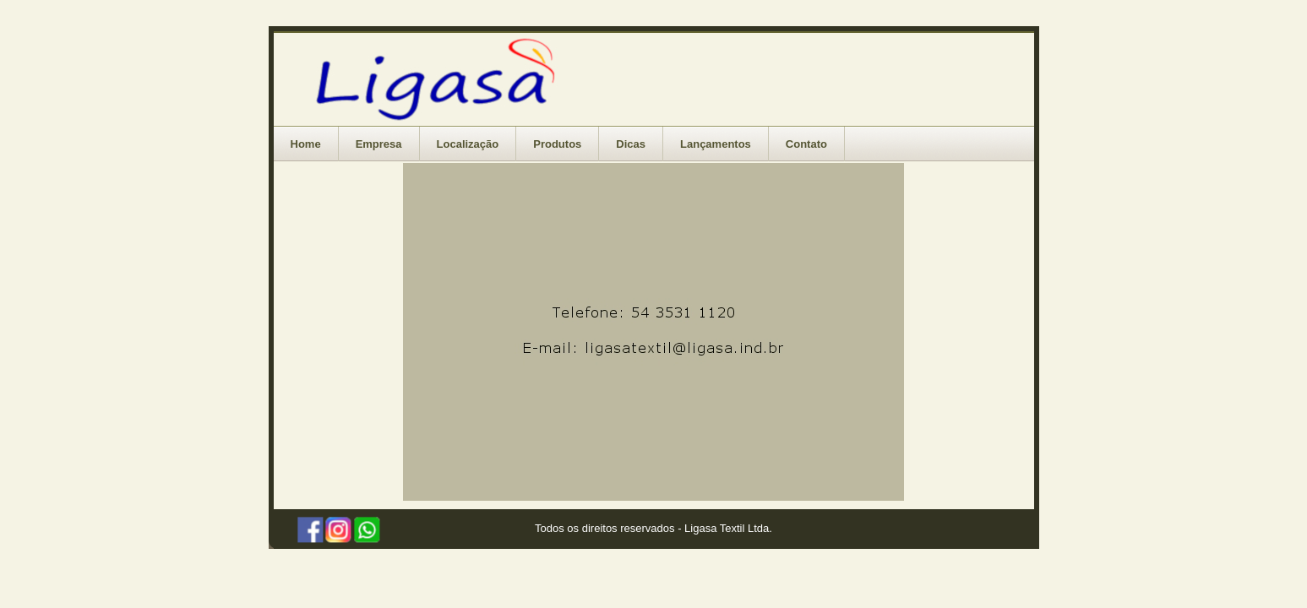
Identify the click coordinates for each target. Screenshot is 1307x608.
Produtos (557, 144)
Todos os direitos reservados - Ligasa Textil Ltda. (653, 528)
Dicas (630, 144)
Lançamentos (715, 144)
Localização (468, 144)
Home (306, 144)
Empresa (379, 144)
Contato (806, 144)
